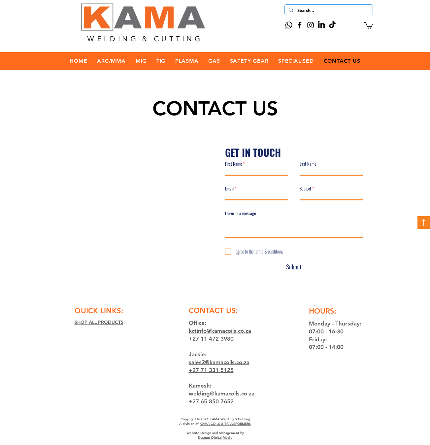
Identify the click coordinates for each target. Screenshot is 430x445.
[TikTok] (332, 25)
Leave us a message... (241, 213)
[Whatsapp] (288, 25)
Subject (305, 189)
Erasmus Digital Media (215, 437)
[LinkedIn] (321, 25)
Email (229, 189)
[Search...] (328, 10)
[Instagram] (310, 25)
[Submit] (294, 267)
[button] (368, 25)
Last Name (308, 164)
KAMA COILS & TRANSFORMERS (225, 424)
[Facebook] (299, 25)
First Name (233, 164)
